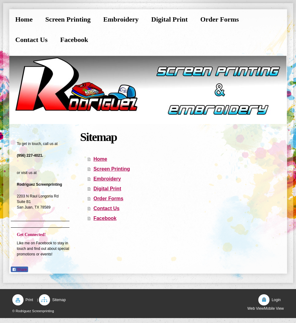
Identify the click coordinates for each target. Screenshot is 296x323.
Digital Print (107, 188)
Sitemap (59, 300)
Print (29, 300)
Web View (255, 308)
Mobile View (274, 308)
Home (100, 159)
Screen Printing (112, 169)
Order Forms (108, 198)
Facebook (105, 218)
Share (19, 269)
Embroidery (107, 178)
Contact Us (106, 208)
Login (276, 300)
